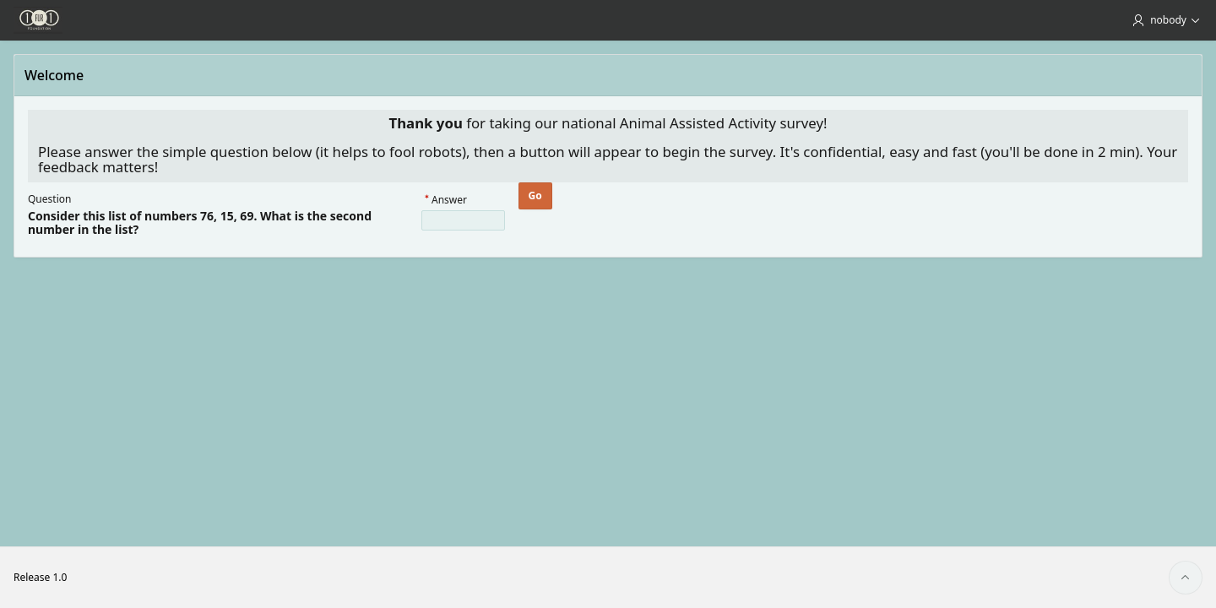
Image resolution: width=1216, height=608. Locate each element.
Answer (449, 200)
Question (49, 199)
